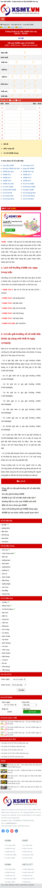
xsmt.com (11, 885)
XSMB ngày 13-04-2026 (30, 45)
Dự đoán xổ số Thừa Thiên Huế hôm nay (15, 753)
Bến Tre (4, 616)
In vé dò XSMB (8, 187)
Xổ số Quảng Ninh (29, 193)
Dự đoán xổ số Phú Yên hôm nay (12, 757)
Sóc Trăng (5, 629)
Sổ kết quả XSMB (29, 187)
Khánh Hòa (6, 594)
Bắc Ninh (5, 531)
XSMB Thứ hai (15, 45)
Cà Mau (4, 602)
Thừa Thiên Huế (7, 553)
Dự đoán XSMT (27, 858)
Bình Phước (6, 653)
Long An (5, 660)
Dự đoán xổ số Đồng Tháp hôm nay (13, 747)
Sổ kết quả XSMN (11, 879)
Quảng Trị (5, 570)
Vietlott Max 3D (27, 876)
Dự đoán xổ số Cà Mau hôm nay (12, 750)
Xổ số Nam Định (8, 199)
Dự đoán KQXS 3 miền (9, 718)
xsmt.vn (17, 885)
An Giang (5, 633)
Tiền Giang (6, 670)
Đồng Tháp (6, 606)
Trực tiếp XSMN (10, 870)
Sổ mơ (3, 761)
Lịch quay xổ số (28, 165)
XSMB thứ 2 (7, 174)
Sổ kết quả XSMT (28, 855)
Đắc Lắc (5, 557)
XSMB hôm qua (8, 171)
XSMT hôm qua (27, 849)
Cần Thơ (5, 623)
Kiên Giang (6, 666)
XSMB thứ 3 (27, 174)
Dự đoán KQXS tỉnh (8, 740)
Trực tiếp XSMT (28, 846)
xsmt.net (31, 885)
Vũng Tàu (5, 619)
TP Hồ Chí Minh (7, 609)
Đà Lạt (4, 663)
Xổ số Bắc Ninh (8, 196)
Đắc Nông (5, 580)
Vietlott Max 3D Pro (29, 879)
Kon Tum (5, 587)
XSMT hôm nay (27, 852)
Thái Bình (5, 541)
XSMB (5, 27)
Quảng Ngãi (6, 584)
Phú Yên (5, 550)
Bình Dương (6, 643)
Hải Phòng (5, 535)
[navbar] (2, 19)
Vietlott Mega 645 (28, 870)
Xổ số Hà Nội (7, 193)
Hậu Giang (5, 656)
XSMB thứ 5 (27, 177)
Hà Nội (21, 38)
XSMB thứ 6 (7, 181)
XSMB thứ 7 (27, 181)
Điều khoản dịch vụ (24, 826)
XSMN (20, 27)
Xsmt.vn (18, 821)
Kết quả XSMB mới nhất (11, 168)
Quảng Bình (6, 567)
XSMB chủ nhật (8, 184)
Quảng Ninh (6, 528)
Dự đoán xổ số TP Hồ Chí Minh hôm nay (15, 743)
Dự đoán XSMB (28, 190)
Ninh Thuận (6, 577)
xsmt (6, 885)
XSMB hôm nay (28, 171)
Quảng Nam (6, 560)
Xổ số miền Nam (7, 598)
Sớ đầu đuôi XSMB (9, 190)
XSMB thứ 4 (7, 177)
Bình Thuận (6, 636)
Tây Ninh (5, 639)
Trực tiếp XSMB (8, 165)
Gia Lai (4, 574)
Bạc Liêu (5, 612)
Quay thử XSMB (28, 168)
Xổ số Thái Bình (28, 199)
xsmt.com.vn (24, 885)
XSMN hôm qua (10, 873)
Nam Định (5, 538)
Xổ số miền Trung (8, 546)
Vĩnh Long (5, 650)
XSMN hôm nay (10, 876)
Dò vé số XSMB (28, 184)
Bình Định (5, 563)
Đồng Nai (5, 626)
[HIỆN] (15, 208)
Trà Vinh (5, 646)
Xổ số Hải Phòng (29, 196)
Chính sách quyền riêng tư (9, 826)
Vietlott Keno (27, 882)
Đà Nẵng (5, 590)
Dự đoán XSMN (10, 882)
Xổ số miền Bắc (6, 521)
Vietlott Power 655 (28, 873)
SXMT (13, 27)
